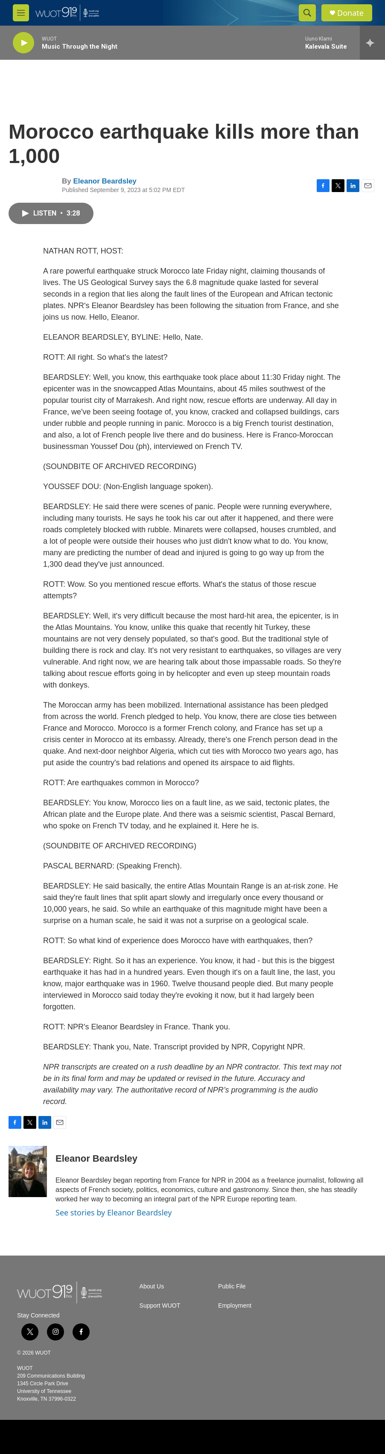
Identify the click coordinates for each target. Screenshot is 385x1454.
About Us (152, 1286)
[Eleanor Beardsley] (28, 1171)
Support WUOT (160, 1305)
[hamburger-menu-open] (21, 12)
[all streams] (372, 43)
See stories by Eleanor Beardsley (113, 1212)
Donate (350, 13)
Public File (232, 1286)
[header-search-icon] (307, 12)
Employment (234, 1305)
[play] (23, 43)
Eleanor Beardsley (104, 181)
